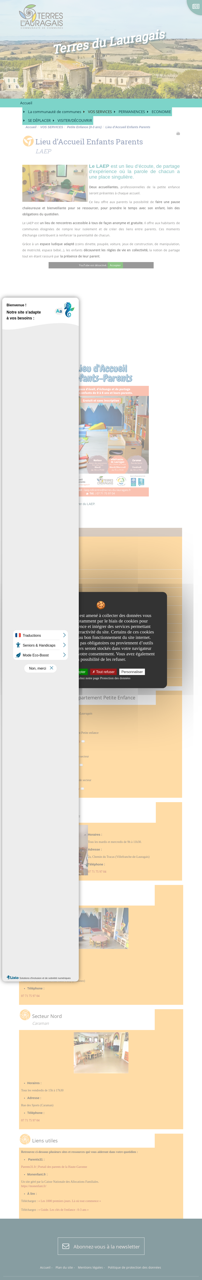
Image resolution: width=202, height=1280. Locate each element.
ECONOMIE (161, 111)
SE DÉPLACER (39, 120)
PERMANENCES (132, 111)
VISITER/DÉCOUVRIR (75, 120)
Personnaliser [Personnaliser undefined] (132, 672)
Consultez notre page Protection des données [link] (101, 678)
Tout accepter (73, 672)
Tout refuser (103, 672)
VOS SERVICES (100, 111)
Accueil (26, 102)
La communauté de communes (54, 111)
